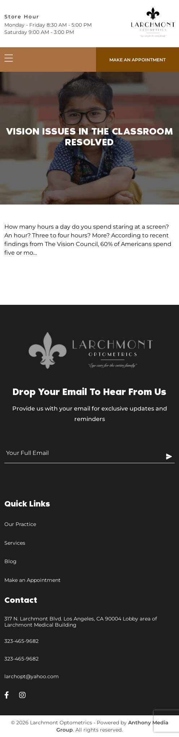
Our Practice (20, 524)
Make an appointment (137, 59)
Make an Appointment (32, 580)
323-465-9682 (21, 641)
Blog (10, 561)
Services (14, 543)
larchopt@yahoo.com (31, 676)
